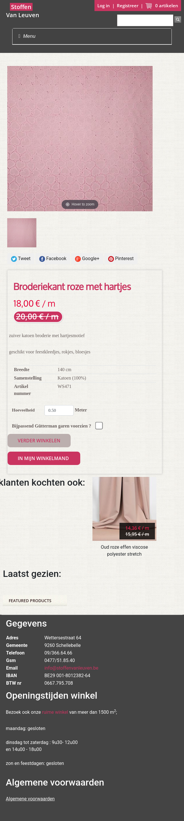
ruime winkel (55, 712)
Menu (26, 36)
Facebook (52, 259)
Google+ (87, 259)
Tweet (21, 259)
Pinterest (121, 259)
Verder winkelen (39, 440)
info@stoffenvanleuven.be (71, 668)
